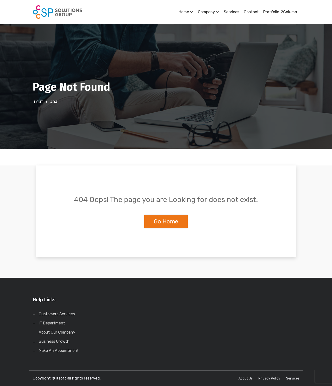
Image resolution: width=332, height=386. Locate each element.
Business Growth (54, 341)
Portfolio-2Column (280, 12)
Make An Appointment (59, 350)
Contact (251, 12)
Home (186, 12)
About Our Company (57, 332)
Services (231, 12)
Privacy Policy (269, 378)
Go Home (166, 221)
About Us (245, 378)
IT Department (52, 323)
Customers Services (57, 314)
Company (208, 12)
